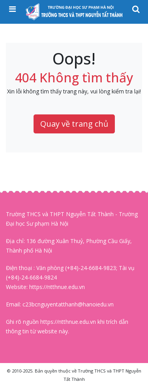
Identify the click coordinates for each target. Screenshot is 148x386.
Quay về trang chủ (74, 123)
